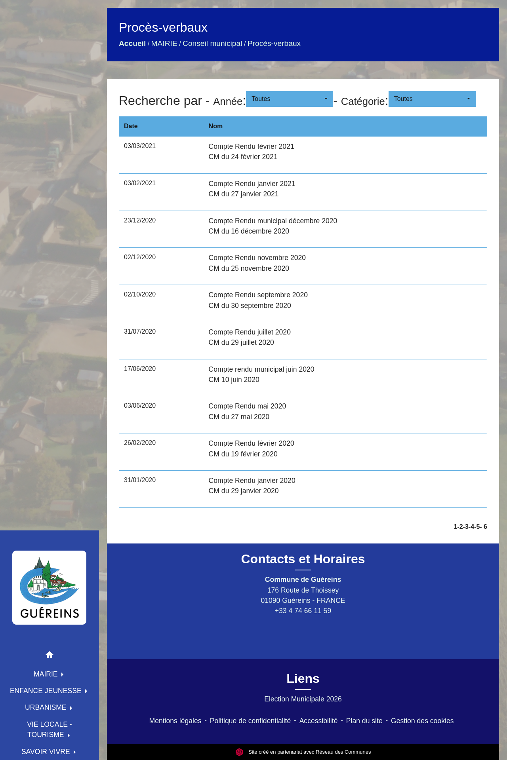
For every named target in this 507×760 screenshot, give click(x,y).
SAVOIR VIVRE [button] (46, 752)
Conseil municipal (212, 43)
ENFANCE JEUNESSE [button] (47, 691)
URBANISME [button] (47, 707)
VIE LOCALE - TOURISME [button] (49, 729)
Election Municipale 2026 (303, 699)
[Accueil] (49, 587)
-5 (477, 526)
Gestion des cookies (422, 721)
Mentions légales (175, 721)
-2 (460, 526)
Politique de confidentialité (250, 721)
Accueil (132, 43)
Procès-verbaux (274, 43)
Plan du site (364, 721)
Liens (303, 678)
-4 (471, 526)
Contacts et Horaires (303, 559)
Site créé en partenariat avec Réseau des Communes (303, 752)
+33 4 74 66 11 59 (303, 611)
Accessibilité (318, 721)
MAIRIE (164, 43)
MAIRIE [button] (47, 674)
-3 (466, 526)
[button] (49, 656)
